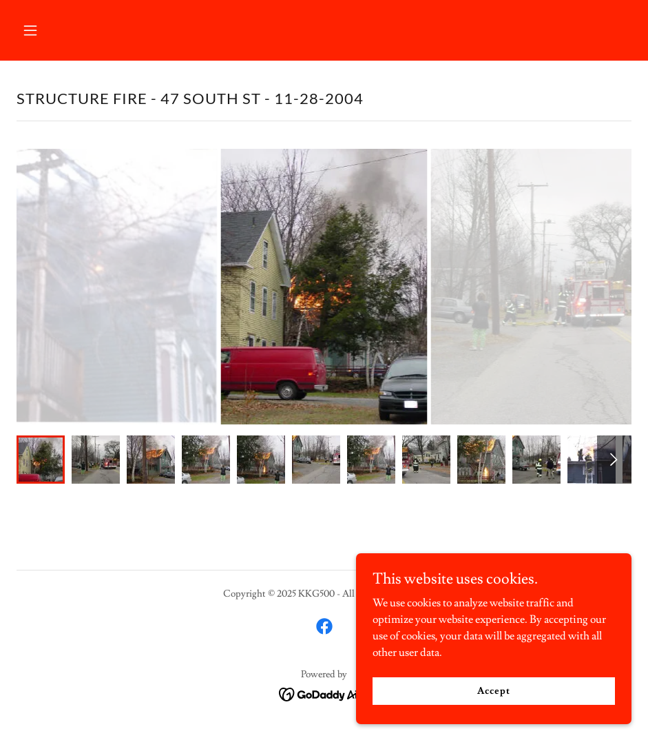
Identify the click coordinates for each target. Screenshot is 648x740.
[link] (324, 626)
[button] (63, 30)
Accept (493, 690)
